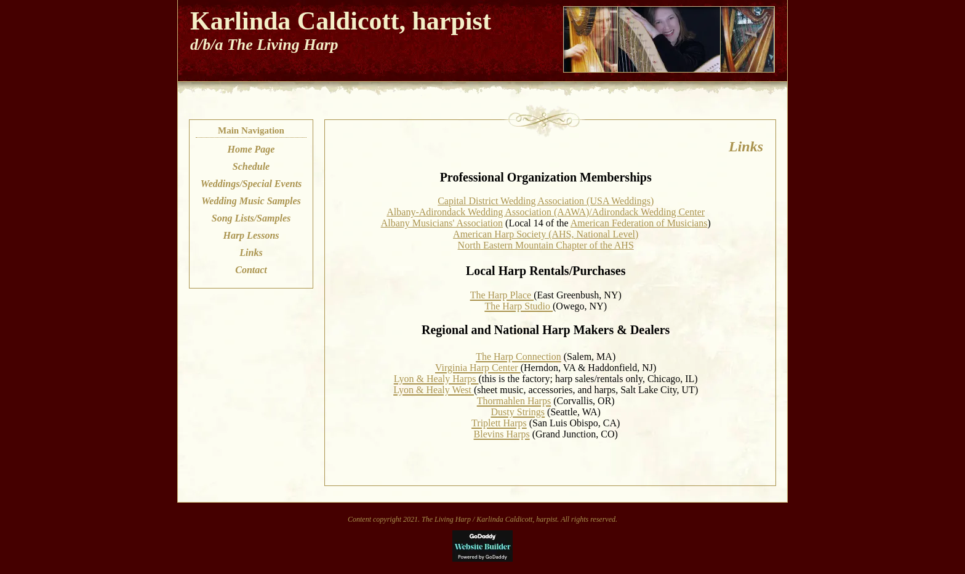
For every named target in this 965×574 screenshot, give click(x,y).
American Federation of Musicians (639, 223)
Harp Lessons (251, 235)
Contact (251, 270)
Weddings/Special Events (251, 183)
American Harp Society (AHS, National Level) (545, 234)
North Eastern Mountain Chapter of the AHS (546, 245)
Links (250, 252)
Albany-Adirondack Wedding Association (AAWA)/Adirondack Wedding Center (545, 212)
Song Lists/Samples (251, 218)
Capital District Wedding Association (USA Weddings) (546, 201)
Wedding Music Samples (251, 201)
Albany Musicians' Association (442, 223)
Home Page (251, 149)
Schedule (251, 166)
